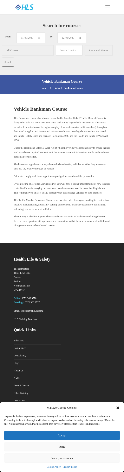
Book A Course (21, 385)
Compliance (20, 348)
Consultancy (20, 355)
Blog (16, 363)
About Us (18, 370)
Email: (17, 310)
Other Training (21, 393)
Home (43, 87)
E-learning (19, 340)
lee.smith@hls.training (32, 310)
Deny (62, 446)
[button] (118, 408)
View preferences (62, 458)
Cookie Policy (54, 466)
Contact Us (19, 400)
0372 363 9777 (32, 302)
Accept (62, 435)
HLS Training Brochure (25, 319)
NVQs (17, 378)
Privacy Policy (70, 466)
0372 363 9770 (29, 298)
